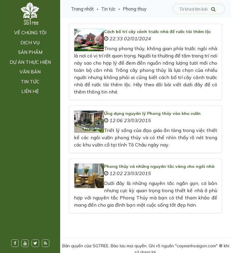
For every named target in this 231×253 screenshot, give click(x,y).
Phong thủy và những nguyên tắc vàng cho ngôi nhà (159, 166)
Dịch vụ (30, 42)
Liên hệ (30, 91)
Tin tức (30, 82)
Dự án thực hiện (30, 62)
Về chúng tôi (30, 32)
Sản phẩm (30, 52)
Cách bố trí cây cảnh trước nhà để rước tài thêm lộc (157, 31)
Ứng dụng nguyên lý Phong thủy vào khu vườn (152, 113)
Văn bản (30, 72)
